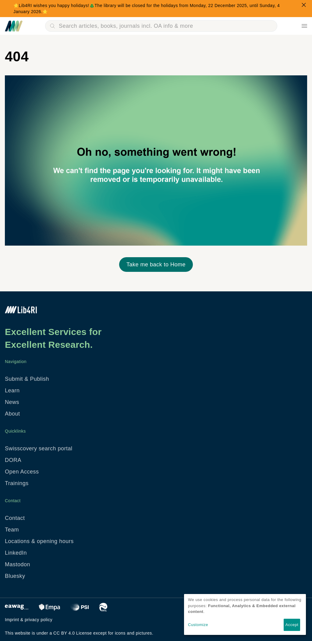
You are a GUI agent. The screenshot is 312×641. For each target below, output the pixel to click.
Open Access (22, 472)
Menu (304, 26)
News (12, 402)
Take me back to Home (156, 264)
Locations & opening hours (39, 541)
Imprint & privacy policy (28, 619)
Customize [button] (198, 624)
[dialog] (245, 614)
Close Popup (304, 5)
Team (12, 530)
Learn (12, 390)
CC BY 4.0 (64, 633)
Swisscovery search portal (39, 448)
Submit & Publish (27, 379)
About (12, 414)
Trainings (17, 483)
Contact (15, 518)
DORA (13, 460)
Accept (292, 624)
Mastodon (17, 564)
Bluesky (15, 576)
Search (52, 25)
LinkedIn (16, 553)
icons (120, 633)
